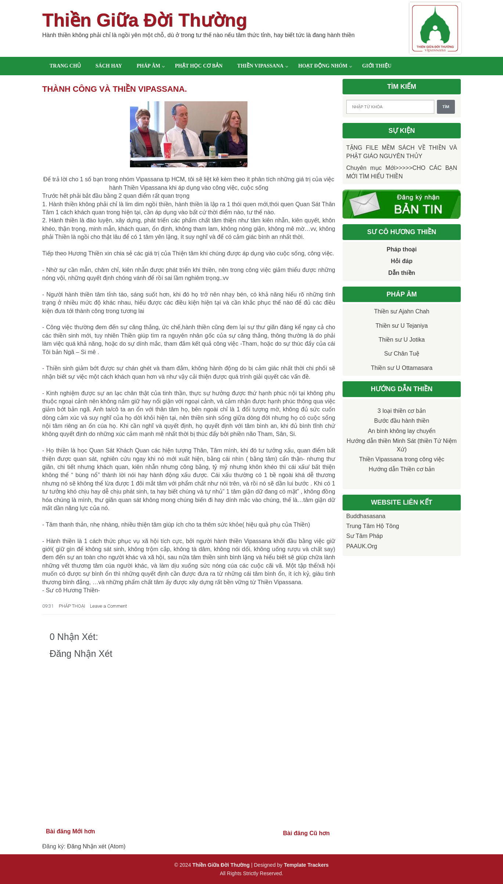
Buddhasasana (366, 516)
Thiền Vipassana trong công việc (401, 459)
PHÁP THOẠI (72, 606)
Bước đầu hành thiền (401, 421)
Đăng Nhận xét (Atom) (96, 846)
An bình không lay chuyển (401, 431)
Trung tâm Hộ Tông (372, 526)
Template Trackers (306, 865)
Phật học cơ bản (198, 66)
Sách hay (108, 66)
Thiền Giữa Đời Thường (144, 20)
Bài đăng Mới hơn (70, 831)
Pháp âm (148, 66)
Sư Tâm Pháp (364, 536)
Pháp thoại (402, 249)
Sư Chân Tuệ (401, 353)
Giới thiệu (376, 66)
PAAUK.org (361, 546)
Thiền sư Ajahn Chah (402, 311)
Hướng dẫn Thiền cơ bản (402, 469)
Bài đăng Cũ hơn (306, 833)
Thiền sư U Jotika (402, 339)
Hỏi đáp (402, 261)
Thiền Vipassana (260, 66)
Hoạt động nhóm (322, 66)
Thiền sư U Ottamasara (402, 368)
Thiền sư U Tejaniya (402, 326)
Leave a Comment (108, 606)
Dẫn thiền (401, 273)
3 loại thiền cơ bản (401, 411)
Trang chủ (65, 66)
